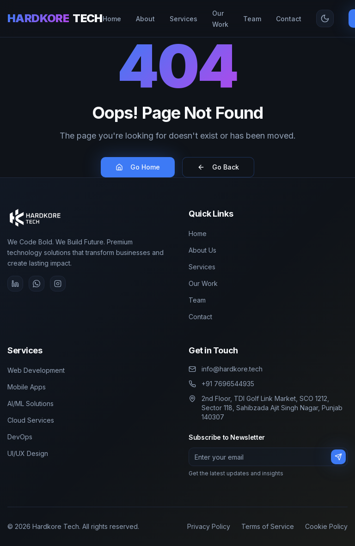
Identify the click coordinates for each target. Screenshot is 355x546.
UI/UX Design (27, 453)
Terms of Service (267, 526)
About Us (202, 250)
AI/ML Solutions (30, 403)
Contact (200, 317)
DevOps (19, 437)
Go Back (218, 167)
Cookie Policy (326, 526)
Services (202, 267)
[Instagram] (57, 283)
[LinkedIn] (15, 283)
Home (198, 233)
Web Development (36, 370)
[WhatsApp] (37, 284)
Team (197, 300)
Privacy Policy (208, 526)
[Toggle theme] (325, 18)
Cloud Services (30, 420)
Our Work (203, 283)
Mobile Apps (26, 387)
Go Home (138, 167)
